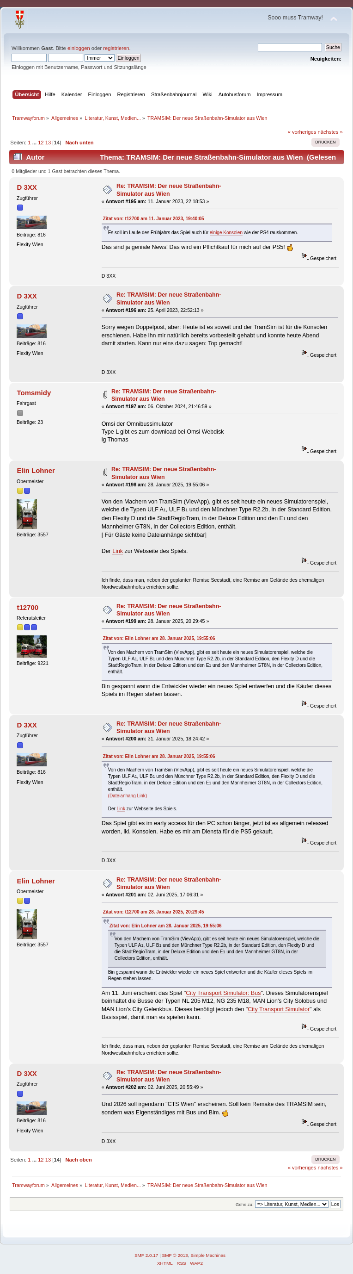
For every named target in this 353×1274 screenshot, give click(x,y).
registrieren (116, 48)
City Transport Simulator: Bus (223, 993)
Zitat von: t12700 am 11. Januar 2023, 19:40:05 (153, 218)
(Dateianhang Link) (127, 795)
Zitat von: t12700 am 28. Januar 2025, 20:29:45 (153, 911)
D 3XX (27, 187)
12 (40, 142)
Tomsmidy (34, 393)
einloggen (78, 48)
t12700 (27, 607)
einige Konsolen (226, 232)
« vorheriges (302, 132)
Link (117, 551)
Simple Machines (207, 1255)
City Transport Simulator (279, 1009)
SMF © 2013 (175, 1255)
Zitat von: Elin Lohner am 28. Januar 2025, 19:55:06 (159, 638)
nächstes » (330, 132)
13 (48, 142)
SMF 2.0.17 (146, 1255)
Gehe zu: (245, 1204)
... (35, 142)
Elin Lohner (36, 470)
